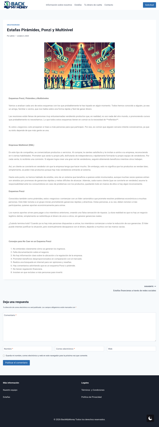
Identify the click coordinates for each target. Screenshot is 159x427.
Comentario (10, 315)
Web (110, 349)
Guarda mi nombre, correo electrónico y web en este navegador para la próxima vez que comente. (47, 355)
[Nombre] (27, 348)
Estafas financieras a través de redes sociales (119, 288)
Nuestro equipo (10, 390)
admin (12, 36)
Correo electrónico (65, 349)
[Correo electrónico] (79, 348)
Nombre (8, 349)
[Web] (131, 348)
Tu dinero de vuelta (93, 5)
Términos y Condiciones (92, 390)
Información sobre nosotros (59, 5)
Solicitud (149, 5)
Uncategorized (13, 25)
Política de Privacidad (91, 397)
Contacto (108, 5)
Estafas (78, 5)
